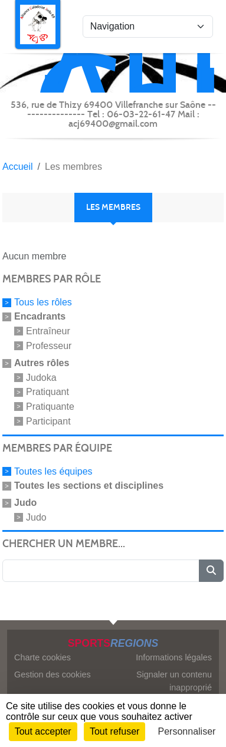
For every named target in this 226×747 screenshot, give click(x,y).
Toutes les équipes (53, 471)
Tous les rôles (43, 302)
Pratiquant (47, 392)
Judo (36, 517)
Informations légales (174, 657)
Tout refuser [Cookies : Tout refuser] (114, 731)
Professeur (48, 346)
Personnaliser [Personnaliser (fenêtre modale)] (187, 731)
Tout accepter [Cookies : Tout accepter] (43, 731)
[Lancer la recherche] (211, 571)
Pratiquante (50, 407)
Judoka (41, 377)
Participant (48, 421)
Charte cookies (42, 657)
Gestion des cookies (52, 674)
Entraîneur (48, 331)
